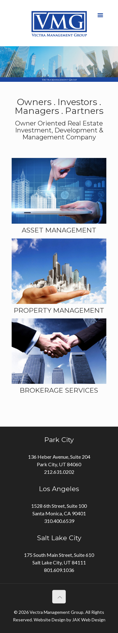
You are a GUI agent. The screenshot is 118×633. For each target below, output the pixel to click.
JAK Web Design (88, 619)
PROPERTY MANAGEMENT (59, 310)
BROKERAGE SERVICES (59, 390)
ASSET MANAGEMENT (59, 230)
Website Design (49, 619)
